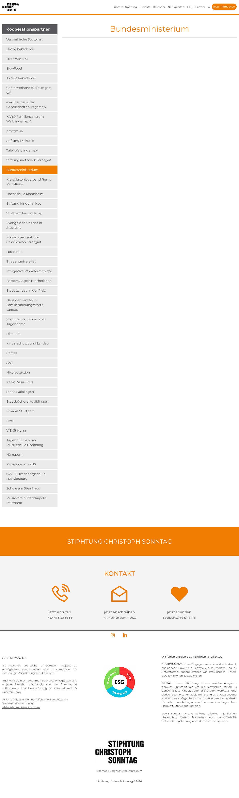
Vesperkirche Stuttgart (24, 39)
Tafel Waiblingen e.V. (22, 150)
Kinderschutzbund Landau (27, 343)
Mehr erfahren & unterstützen (21, 707)
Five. (9, 421)
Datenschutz (117, 770)
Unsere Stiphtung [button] (125, 6)
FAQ (190, 6)
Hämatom (14, 454)
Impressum (135, 770)
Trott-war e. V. (17, 59)
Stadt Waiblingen (20, 392)
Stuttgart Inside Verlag (24, 213)
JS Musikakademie (21, 78)
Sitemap (102, 770)
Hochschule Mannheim (24, 194)
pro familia (14, 131)
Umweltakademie (20, 49)
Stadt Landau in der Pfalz (26, 290)
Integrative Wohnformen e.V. (29, 271)
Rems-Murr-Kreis (19, 382)
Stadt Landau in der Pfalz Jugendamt (26, 321)
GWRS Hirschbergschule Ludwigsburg (25, 476)
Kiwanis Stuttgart (20, 411)
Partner (200, 6)
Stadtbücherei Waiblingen (27, 401)
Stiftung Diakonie (20, 141)
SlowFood (14, 68)
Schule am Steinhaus (23, 488)
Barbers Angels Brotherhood (29, 281)
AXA (9, 363)
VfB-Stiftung (16, 430)
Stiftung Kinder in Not (23, 203)
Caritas (11, 353)
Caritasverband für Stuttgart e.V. (28, 90)
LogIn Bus (14, 252)
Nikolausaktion (18, 372)
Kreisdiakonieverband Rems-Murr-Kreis (29, 182)
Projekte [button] (145, 6)
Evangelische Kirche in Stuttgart (24, 225)
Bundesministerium (22, 170)
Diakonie (13, 334)
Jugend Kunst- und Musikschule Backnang (24, 442)
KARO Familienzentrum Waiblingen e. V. (25, 119)
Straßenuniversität (21, 261)
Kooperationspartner (28, 29)
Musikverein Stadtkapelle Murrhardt (26, 500)
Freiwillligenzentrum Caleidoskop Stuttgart (23, 239)
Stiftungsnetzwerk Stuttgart (29, 160)
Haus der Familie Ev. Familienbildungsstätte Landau (24, 304)
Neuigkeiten (176, 6)
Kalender (159, 6)
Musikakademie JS (21, 464)
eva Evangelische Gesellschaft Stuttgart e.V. (26, 104)
